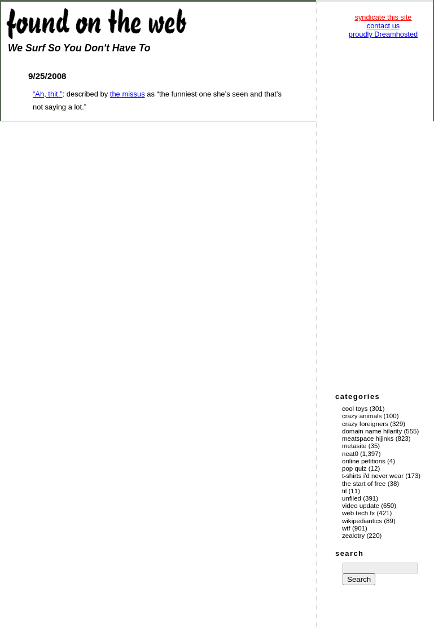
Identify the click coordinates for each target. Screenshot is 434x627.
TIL (344, 491)
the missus (127, 94)
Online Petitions (363, 461)
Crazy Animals (362, 416)
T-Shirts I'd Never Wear (373, 475)
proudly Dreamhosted (383, 34)
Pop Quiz (354, 468)
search (349, 553)
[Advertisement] (383, 214)
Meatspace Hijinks (368, 438)
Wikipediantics (362, 521)
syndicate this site (382, 17)
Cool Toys (354, 408)
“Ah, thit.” (48, 94)
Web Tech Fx (358, 513)
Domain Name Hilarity (372, 431)
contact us (383, 25)
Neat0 (350, 453)
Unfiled (351, 498)
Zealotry (353, 535)
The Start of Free (363, 483)
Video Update (360, 505)
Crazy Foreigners (365, 423)
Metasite (354, 445)
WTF (346, 528)
